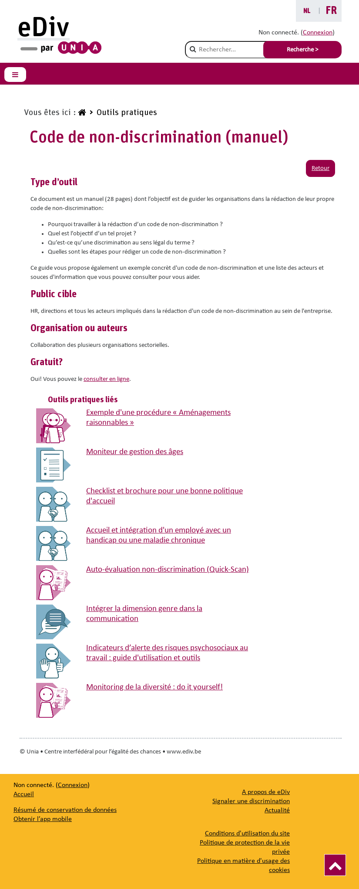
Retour (320, 168)
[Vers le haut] (335, 865)
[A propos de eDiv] (266, 792)
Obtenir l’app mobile (42, 819)
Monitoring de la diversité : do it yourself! (154, 687)
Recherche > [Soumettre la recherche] (302, 50)
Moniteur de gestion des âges (134, 452)
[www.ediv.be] (81, 113)
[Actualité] (277, 810)
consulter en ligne (106, 379)
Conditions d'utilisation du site (247, 833)
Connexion (317, 32)
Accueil (23, 794)
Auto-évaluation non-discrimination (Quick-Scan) (167, 570)
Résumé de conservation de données (65, 810)
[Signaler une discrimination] (251, 801)
